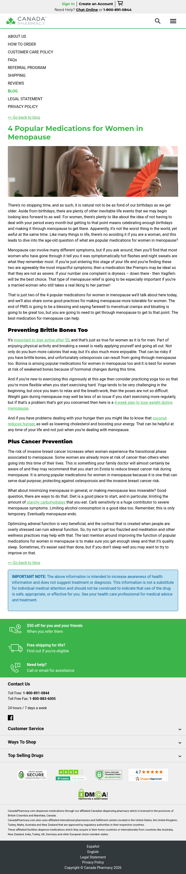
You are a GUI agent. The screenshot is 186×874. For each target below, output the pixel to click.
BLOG (13, 91)
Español (93, 846)
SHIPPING (16, 75)
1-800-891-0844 (36, 693)
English (93, 852)
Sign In (68, 4)
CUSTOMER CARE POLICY (30, 52)
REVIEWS (16, 83)
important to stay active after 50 (41, 340)
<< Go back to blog (24, 117)
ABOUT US (17, 36)
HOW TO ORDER (22, 44)
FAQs (12, 60)
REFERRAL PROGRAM (27, 67)
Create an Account (96, 4)
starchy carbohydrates (46, 502)
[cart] (120, 4)
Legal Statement (93, 857)
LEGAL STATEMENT (25, 99)
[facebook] (10, 716)
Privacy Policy (93, 862)
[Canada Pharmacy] (26, 21)
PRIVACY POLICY (23, 106)
